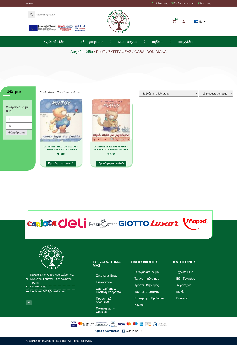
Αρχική (29, 3)
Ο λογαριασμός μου (147, 272)
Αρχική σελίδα (81, 52)
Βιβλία (157, 41)
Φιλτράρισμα (16, 132)
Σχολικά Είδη (54, 41)
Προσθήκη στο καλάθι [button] (61, 163)
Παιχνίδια (186, 41)
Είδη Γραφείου (91, 41)
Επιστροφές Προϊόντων (149, 298)
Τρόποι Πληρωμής (146, 285)
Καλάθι (139, 305)
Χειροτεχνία (127, 41)
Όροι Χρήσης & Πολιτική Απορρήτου (109, 290)
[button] (30, 222)
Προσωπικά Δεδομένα (103, 300)
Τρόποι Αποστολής (146, 291)
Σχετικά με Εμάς (106, 275)
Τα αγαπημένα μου (146, 278)
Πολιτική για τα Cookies (105, 310)
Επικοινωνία (104, 282)
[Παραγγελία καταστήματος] (168, 94)
